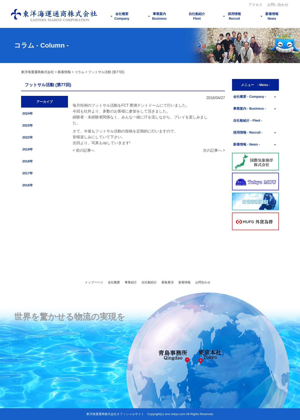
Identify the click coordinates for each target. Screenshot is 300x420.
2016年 (27, 185)
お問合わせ (202, 282)
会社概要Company (121, 16)
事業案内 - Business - (249, 108)
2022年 (27, 137)
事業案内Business (159, 16)
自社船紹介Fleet (197, 16)
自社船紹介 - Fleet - (247, 120)
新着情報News (271, 16)
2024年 (27, 113)
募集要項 (167, 282)
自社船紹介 (149, 282)
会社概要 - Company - (249, 96)
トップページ (94, 282)
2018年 (27, 161)
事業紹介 (131, 282)
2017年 (27, 173)
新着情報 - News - (246, 144)
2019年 (27, 149)
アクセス (255, 5)
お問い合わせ (277, 5)
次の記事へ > (214, 150)
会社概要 (114, 282)
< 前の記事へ (84, 150)
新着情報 (184, 282)
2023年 (27, 125)
